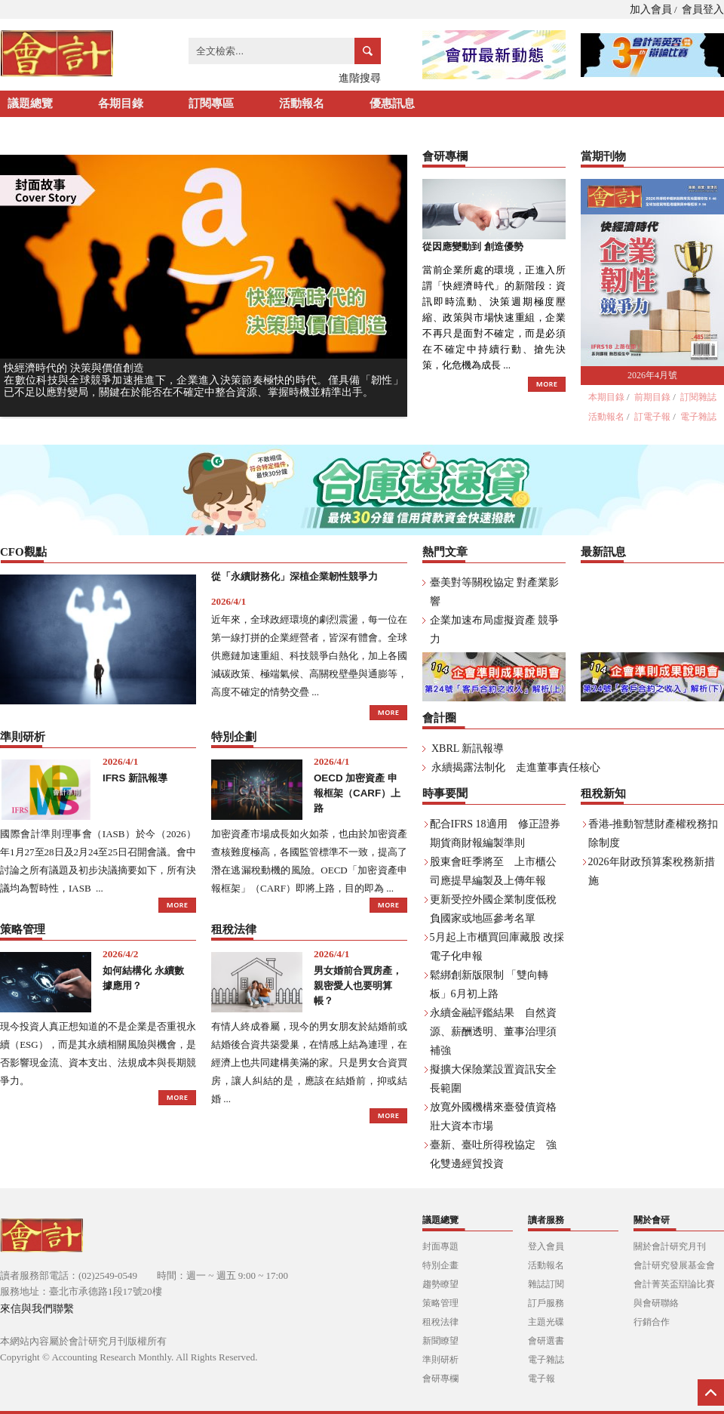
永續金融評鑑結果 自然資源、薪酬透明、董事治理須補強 (493, 1031)
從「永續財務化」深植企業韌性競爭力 (294, 576)
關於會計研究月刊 (670, 1246)
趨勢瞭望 (440, 1284)
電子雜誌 (698, 416)
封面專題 (440, 1246)
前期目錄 (652, 397)
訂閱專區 (211, 103)
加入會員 (651, 9)
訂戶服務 (546, 1303)
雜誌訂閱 (546, 1284)
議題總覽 (30, 103)
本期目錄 (606, 397)
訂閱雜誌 (698, 397)
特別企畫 (440, 1265)
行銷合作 (652, 1322)
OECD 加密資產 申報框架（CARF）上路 (357, 793)
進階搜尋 (360, 78)
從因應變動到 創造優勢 (472, 246)
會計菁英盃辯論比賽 (674, 1284)
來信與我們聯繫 (37, 1308)
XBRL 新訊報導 (467, 748)
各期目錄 (120, 103)
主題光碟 (546, 1322)
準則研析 (440, 1359)
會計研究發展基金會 (674, 1265)
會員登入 (703, 9)
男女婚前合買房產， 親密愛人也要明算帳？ (358, 985)
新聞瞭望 (440, 1340)
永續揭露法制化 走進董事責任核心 (515, 767)
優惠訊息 (392, 103)
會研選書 (546, 1340)
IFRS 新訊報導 (135, 778)
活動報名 (301, 103)
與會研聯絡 (656, 1303)
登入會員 (546, 1246)
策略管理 (440, 1303)
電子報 (541, 1378)
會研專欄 (440, 1378)
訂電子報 (652, 416)
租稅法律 (440, 1322)
